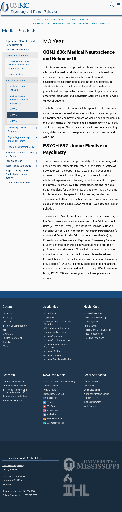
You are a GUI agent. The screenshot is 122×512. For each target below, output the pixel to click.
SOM (39, 16)
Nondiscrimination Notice (96, 390)
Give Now (7, 318)
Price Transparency (93, 330)
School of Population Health (57, 356)
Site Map (7, 338)
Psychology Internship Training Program (19, 136)
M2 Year (14, 106)
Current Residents (16, 71)
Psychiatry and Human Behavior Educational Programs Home (19, 61)
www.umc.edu (8, 481)
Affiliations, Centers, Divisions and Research (20, 151)
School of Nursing (52, 352)
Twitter (48, 399)
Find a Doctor (90, 322)
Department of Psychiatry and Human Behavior (20, 40)
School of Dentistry (52, 333)
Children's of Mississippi (95, 314)
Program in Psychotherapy (21, 143)
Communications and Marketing (59, 378)
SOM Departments (80, 16)
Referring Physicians (94, 334)
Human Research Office (14, 382)
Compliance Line (92, 378)
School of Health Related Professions (55, 342)
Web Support (90, 402)
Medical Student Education (17, 85)
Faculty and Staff (14, 157)
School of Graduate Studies (56, 337)
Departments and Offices (56, 16)
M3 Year (14, 112)
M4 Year (14, 118)
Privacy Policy (91, 394)
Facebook (50, 394)
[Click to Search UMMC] (112, 4)
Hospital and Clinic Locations (98, 326)
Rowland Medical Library (55, 329)
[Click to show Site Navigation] (118, 4)
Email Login (8, 314)
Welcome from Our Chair (17, 46)
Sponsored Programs (13, 397)
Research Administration (15, 393)
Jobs (5, 326)
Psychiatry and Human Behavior (65, 5)
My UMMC (8, 330)
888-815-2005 (31, 491)
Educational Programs (77, 20)
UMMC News (49, 386)
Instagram (50, 407)
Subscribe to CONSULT (54, 390)
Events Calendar (51, 382)
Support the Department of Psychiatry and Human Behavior (19, 171)
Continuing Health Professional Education (58, 319)
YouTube (49, 403)
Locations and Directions (18, 179)
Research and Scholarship (18, 162)
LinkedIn (49, 411)
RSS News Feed (53, 415)
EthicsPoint (89, 382)
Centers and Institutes (13, 378)
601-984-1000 (29, 488)
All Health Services (93, 310)
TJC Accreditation (92, 398)
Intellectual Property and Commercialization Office (15, 387)
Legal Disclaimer (92, 386)
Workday (7, 343)
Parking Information (12, 334)
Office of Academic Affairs (56, 325)
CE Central (8, 310)
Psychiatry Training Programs (17, 126)
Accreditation (49, 310)
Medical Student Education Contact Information (19, 96)
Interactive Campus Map (15, 322)
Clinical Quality (91, 318)
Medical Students (100, 20)
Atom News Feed (53, 419)
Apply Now (48, 314)
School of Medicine (52, 348)
